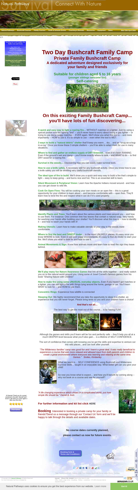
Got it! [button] (124, 486)
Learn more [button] (100, 486)
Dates (110, 30)
